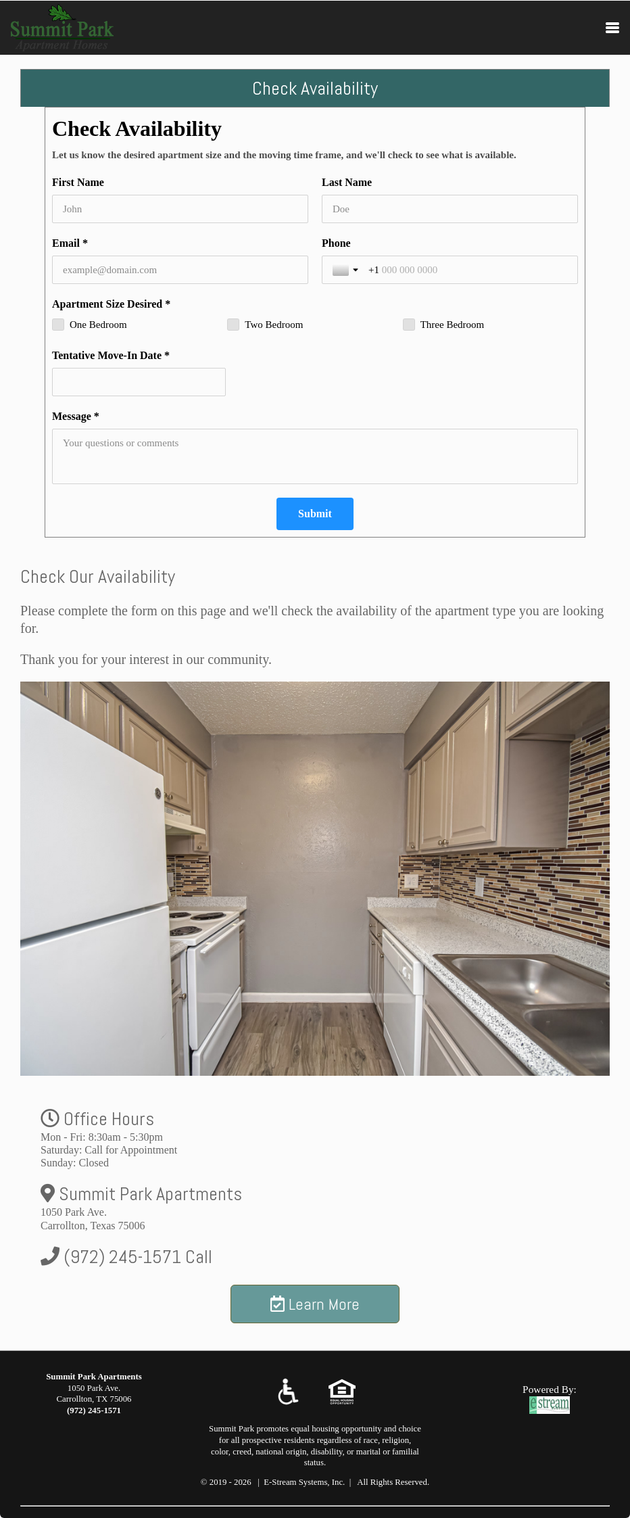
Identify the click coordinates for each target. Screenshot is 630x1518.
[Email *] (180, 270)
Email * (70, 243)
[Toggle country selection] (347, 270)
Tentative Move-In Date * (111, 355)
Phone (336, 243)
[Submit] (315, 514)
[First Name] (180, 209)
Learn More (315, 1304)
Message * (75, 416)
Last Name (347, 182)
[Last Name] (450, 209)
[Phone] (467, 270)
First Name (78, 182)
